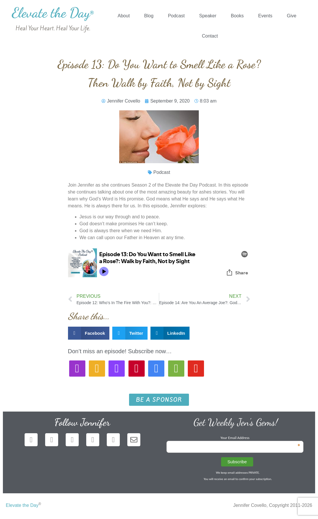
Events (265, 15)
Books (237, 15)
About (124, 15)
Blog (148, 15)
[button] (89, 333)
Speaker (207, 15)
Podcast (176, 15)
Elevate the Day (53, 12)
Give (291, 15)
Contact (210, 36)
